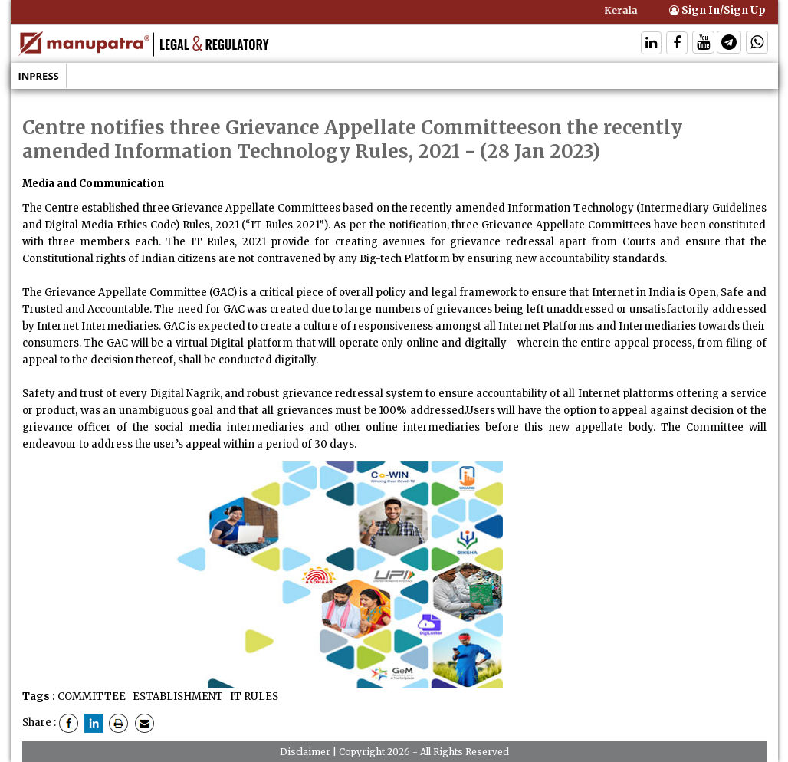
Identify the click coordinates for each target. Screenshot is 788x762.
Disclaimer (305, 751)
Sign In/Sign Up (717, 10)
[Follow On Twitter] (703, 44)
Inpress (38, 76)
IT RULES (253, 696)
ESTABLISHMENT (176, 696)
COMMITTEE (91, 696)
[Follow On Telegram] (729, 44)
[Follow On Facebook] (677, 44)
